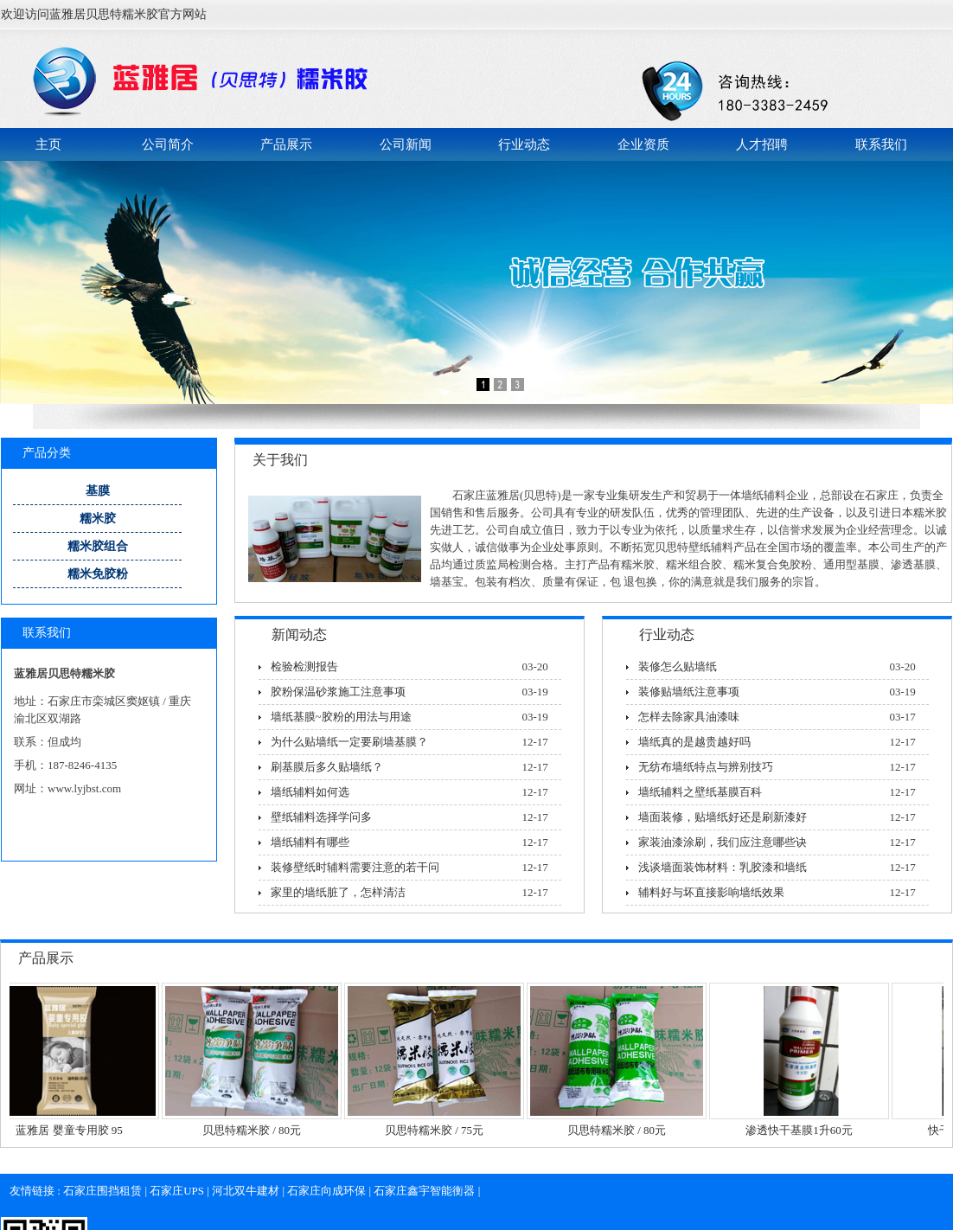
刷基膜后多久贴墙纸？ (327, 766)
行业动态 (524, 144)
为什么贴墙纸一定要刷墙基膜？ (349, 741)
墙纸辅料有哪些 (310, 842)
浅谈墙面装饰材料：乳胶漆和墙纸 (722, 867)
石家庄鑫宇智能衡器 (424, 1190)
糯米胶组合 (97, 546)
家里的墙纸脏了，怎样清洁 (338, 892)
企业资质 (643, 144)
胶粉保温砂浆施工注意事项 (338, 691)
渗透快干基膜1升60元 (804, 1130)
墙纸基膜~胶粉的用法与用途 (341, 716)
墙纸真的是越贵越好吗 (694, 741)
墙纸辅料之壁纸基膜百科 (700, 791)
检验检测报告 (304, 666)
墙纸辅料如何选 (310, 791)
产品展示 (286, 144)
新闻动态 (299, 634)
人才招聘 (762, 144)
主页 (48, 144)
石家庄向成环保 (326, 1190)
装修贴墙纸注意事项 (688, 691)
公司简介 (168, 144)
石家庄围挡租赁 (102, 1190)
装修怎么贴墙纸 (677, 666)
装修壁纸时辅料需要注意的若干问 (355, 867)
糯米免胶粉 (97, 573)
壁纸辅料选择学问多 (321, 816)
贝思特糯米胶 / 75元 (439, 1130)
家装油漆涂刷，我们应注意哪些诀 (722, 842)
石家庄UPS (177, 1190)
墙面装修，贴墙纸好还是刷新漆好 (722, 816)
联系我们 (881, 144)
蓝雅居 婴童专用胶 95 (74, 1130)
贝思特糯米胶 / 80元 (257, 1130)
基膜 (98, 490)
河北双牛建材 (245, 1190)
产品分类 (46, 452)
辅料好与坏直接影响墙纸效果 (711, 892)
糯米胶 (98, 518)
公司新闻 (406, 144)
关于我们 (280, 459)
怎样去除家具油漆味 (688, 716)
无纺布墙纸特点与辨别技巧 (705, 766)
